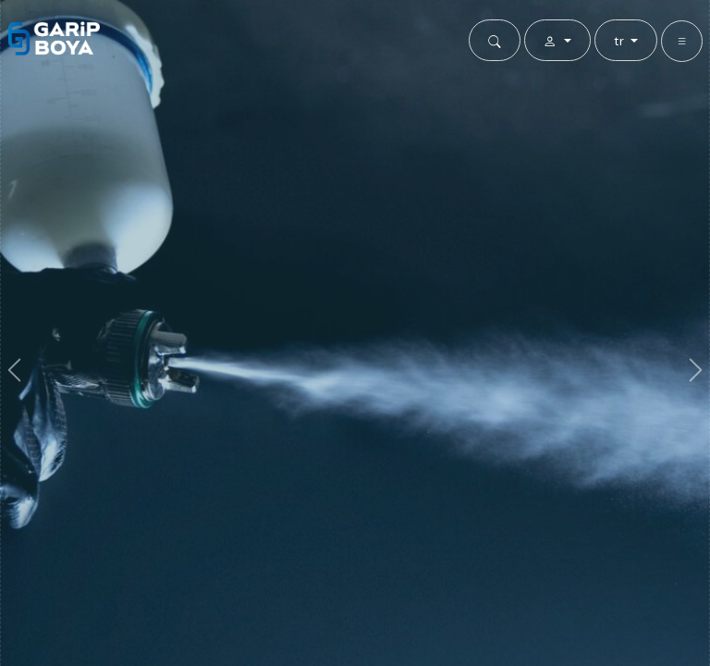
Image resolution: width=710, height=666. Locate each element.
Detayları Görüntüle (355, 441)
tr (621, 41)
